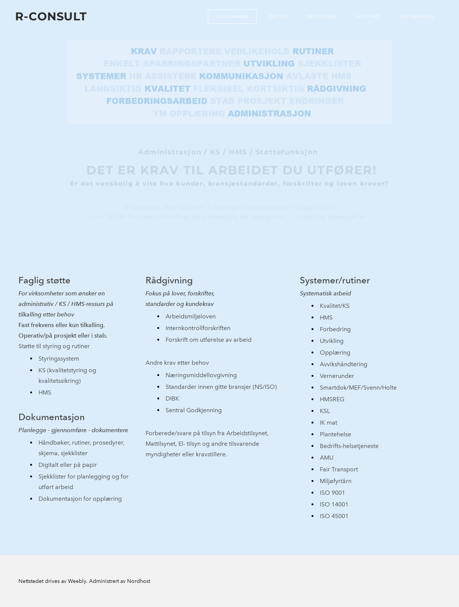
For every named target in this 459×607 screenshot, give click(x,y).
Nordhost (138, 581)
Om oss (278, 16)
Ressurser (321, 16)
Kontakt (368, 16)
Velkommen (232, 16)
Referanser (417, 16)
